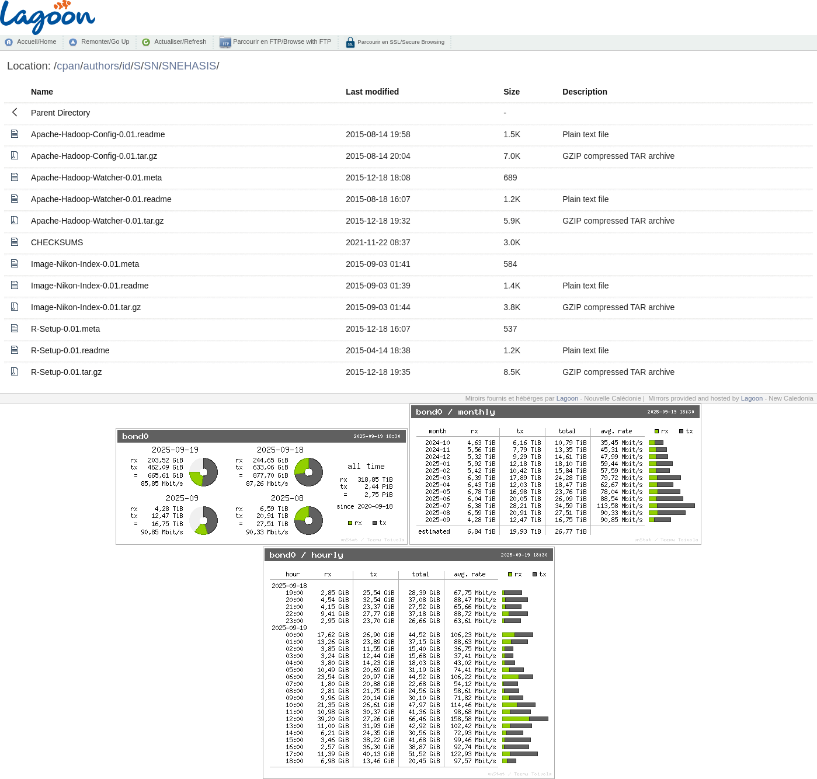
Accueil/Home (36, 41)
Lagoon (568, 398)
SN (151, 66)
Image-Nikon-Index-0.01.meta (85, 264)
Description (584, 91)
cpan (68, 66)
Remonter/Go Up (105, 41)
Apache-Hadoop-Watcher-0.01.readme (101, 199)
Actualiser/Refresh (180, 41)
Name (42, 91)
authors (101, 66)
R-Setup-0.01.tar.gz (66, 372)
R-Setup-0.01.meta (65, 328)
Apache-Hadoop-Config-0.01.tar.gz (94, 156)
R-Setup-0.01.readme (70, 350)
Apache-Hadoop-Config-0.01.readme (98, 134)
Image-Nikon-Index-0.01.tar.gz (86, 307)
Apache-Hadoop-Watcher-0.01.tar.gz (97, 220)
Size (511, 91)
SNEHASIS (189, 66)
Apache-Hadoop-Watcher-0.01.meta (96, 177)
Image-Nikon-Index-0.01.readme (90, 285)
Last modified (372, 91)
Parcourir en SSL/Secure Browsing (400, 42)
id (126, 66)
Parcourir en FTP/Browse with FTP (281, 41)
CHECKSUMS (57, 242)
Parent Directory (60, 112)
